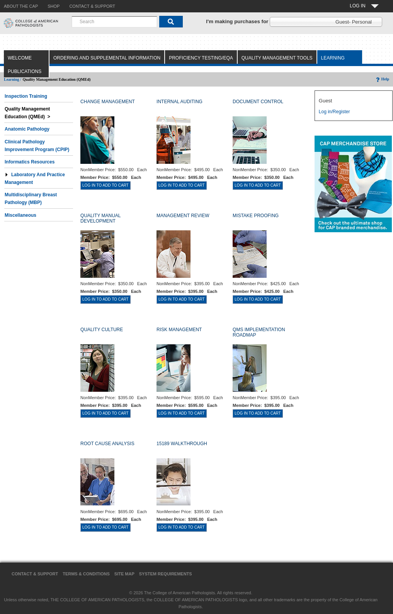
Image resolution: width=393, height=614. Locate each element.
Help (382, 79)
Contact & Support (35, 573)
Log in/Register (334, 111)
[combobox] (114, 21)
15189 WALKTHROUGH (182, 443)
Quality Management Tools (277, 58)
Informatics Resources (29, 162)
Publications (24, 71)
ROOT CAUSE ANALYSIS (107, 443)
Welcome (20, 58)
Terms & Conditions (86, 573)
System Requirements (165, 573)
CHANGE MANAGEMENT (107, 101)
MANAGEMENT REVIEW (183, 215)
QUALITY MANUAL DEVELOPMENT (100, 218)
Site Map (124, 573)
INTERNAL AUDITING (179, 101)
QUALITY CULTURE (101, 329)
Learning (333, 58)
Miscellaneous (20, 215)
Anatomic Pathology (27, 129)
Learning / (12, 79)
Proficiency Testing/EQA (201, 58)
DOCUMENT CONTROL (258, 101)
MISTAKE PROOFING (256, 215)
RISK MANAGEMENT (179, 329)
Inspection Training (26, 96)
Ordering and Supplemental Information (106, 58)
